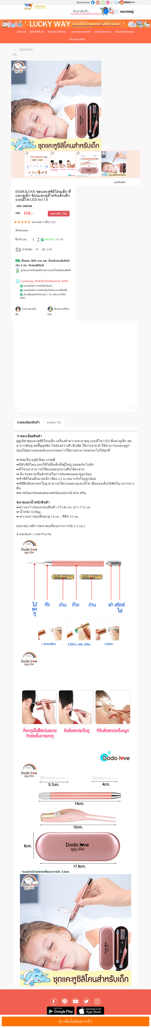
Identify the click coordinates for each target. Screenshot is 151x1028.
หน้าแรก (21, 32)
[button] (45, 405)
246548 (27, 203)
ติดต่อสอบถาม (103, 32)
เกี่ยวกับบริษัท (77, 39)
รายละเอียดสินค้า (28, 418)
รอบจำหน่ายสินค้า (81, 32)
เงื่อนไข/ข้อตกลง (124, 32)
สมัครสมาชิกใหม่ (56, 32)
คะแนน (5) (54, 418)
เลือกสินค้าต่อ (23, 52)
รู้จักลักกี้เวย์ (37, 32)
